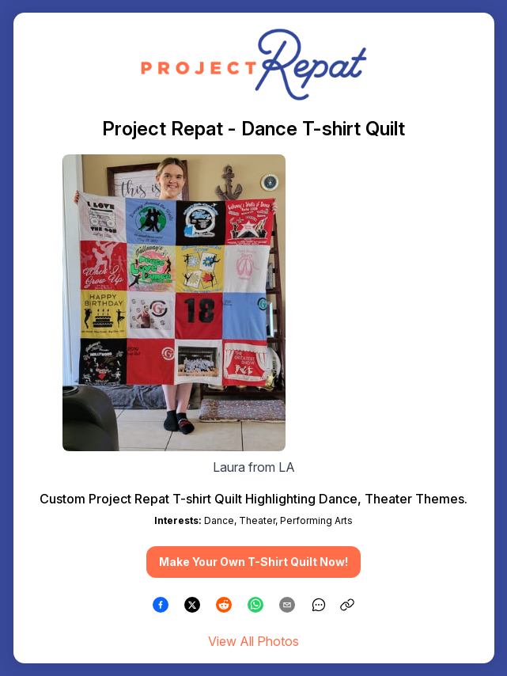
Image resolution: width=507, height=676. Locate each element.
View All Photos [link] (253, 641)
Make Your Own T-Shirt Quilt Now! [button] (253, 561)
